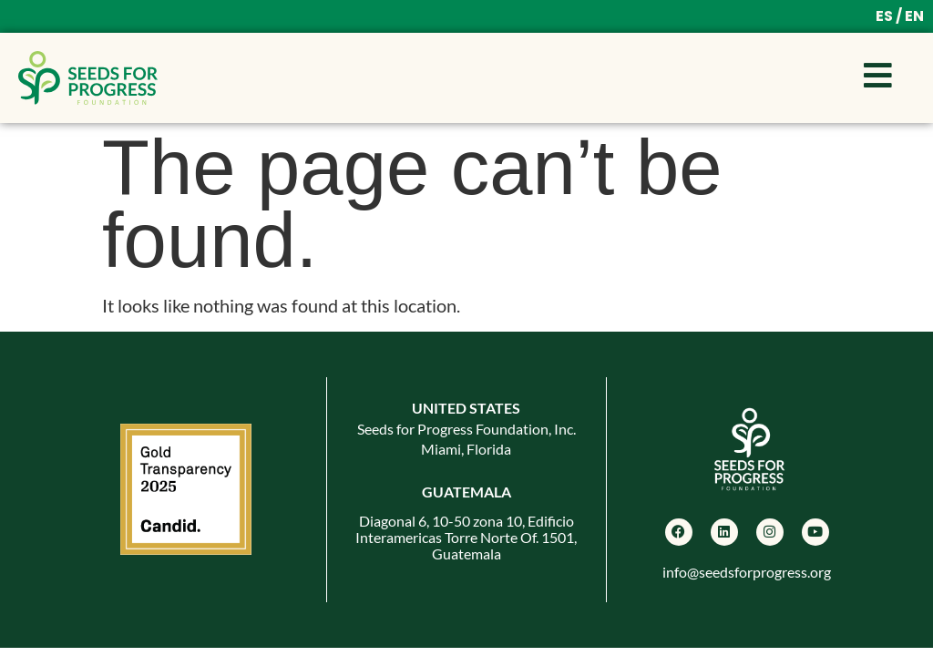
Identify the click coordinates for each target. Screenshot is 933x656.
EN (914, 15)
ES (884, 15)
